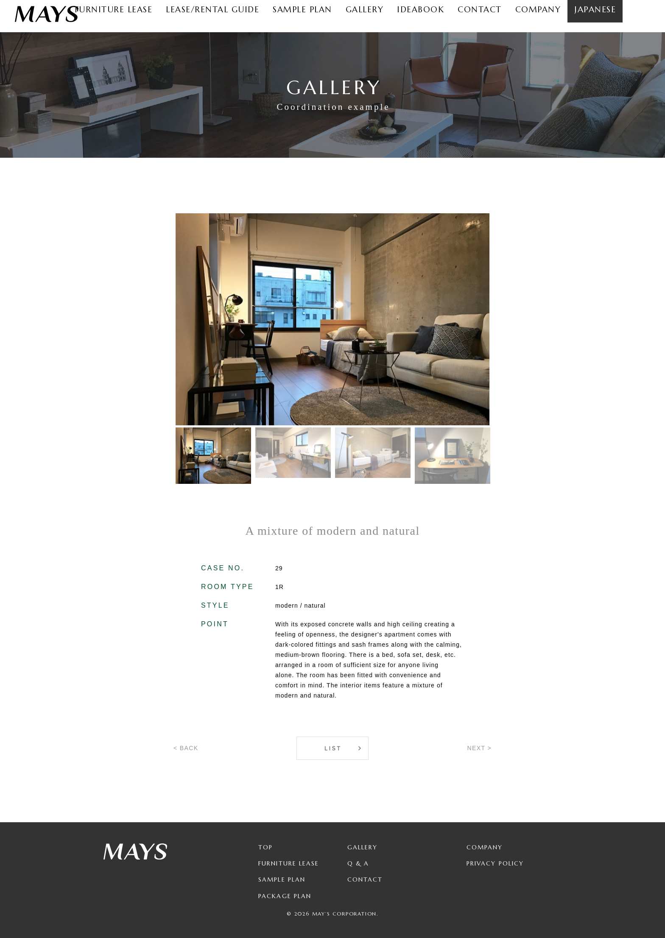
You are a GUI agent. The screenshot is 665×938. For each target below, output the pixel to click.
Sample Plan (281, 879)
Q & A (358, 863)
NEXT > (479, 748)
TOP (265, 847)
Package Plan (284, 896)
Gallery (362, 847)
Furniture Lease (288, 863)
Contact (365, 879)
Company (485, 847)
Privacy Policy (495, 863)
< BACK (185, 748)
